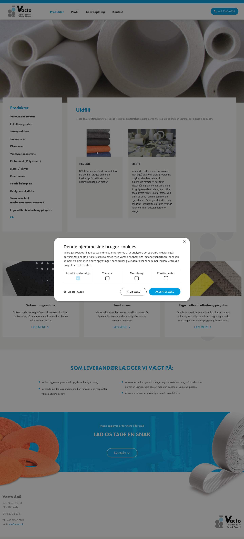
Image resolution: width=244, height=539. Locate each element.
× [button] (184, 241)
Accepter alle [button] (164, 291)
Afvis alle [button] (133, 291)
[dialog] (122, 270)
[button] (74, 291)
